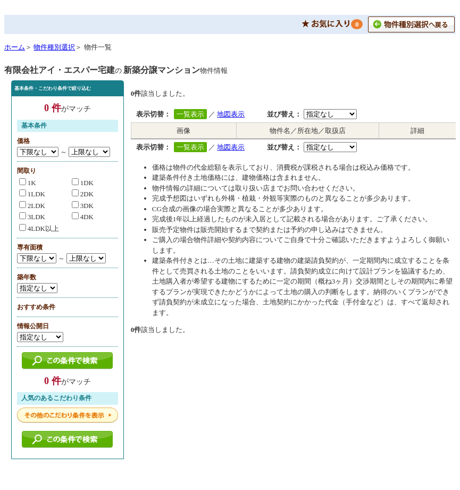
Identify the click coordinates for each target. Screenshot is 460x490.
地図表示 (231, 114)
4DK (83, 217)
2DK (83, 194)
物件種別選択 (54, 47)
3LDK (32, 217)
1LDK (32, 194)
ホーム (14, 47)
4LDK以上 (39, 228)
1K (27, 183)
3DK (83, 206)
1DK (83, 183)
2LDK (32, 206)
